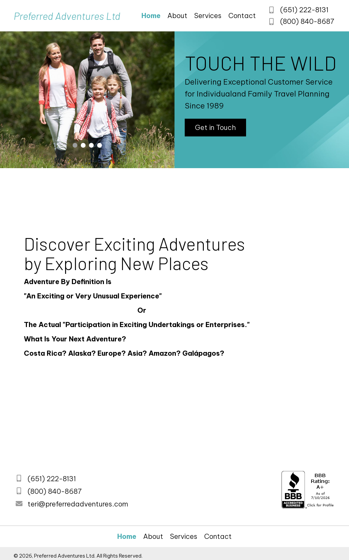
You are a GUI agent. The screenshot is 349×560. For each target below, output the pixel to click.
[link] (151, 16)
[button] (215, 127)
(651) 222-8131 (304, 10)
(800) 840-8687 (307, 21)
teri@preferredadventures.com (77, 504)
